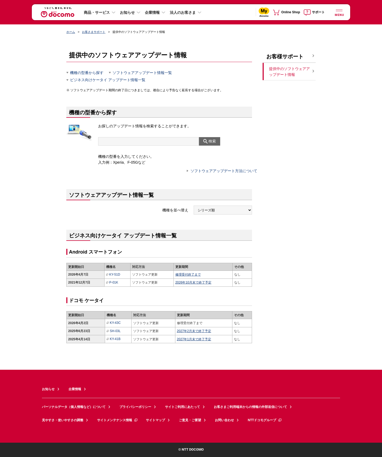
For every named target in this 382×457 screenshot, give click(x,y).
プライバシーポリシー (135, 407)
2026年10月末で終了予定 (193, 282)
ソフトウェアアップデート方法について (223, 171)
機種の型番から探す (86, 73)
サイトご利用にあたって (182, 407)
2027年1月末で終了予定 (194, 339)
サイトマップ (155, 420)
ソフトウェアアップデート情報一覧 (142, 73)
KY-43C (114, 322)
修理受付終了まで (188, 274)
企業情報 (152, 12)
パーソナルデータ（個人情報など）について (74, 407)
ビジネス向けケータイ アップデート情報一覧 (107, 80)
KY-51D (113, 274)
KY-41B (113, 339)
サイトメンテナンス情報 (117, 420)
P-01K (112, 282)
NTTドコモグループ (265, 420)
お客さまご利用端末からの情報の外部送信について (250, 407)
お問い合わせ (224, 420)
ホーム (70, 31)
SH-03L (114, 331)
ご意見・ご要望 (190, 420)
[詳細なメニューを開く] (339, 12)
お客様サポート (284, 56)
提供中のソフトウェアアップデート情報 (289, 72)
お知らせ (127, 12)
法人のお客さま (183, 12)
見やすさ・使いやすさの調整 (62, 420)
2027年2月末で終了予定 (194, 331)
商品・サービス (97, 12)
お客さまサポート (93, 31)
